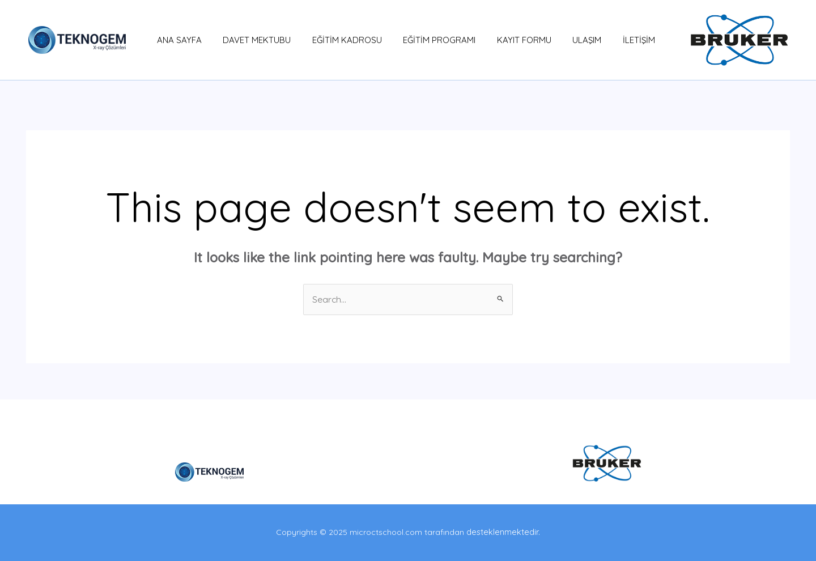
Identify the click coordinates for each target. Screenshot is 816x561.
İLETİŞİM (620, 40)
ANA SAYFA (185, 40)
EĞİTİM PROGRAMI (433, 40)
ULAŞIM (572, 40)
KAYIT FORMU (513, 40)
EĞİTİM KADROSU (345, 40)
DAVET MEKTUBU (259, 40)
